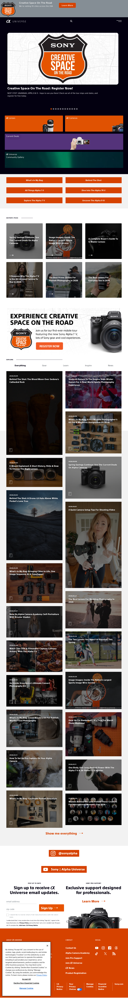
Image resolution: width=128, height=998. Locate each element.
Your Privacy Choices (75, 987)
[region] (26, 969)
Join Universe (74, 963)
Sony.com (119, 984)
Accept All (26, 979)
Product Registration (76, 973)
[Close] (47, 946)
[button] (119, 21)
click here (22, 925)
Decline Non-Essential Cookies (26, 983)
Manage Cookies (26, 988)
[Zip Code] (21, 909)
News (70, 968)
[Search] (71, 21)
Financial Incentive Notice (102, 987)
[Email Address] (21, 902)
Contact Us (71, 948)
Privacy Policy (24, 923)
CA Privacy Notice (32, 925)
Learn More (67, 5)
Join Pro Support (74, 958)
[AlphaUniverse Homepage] (16, 21)
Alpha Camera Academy (78, 953)
